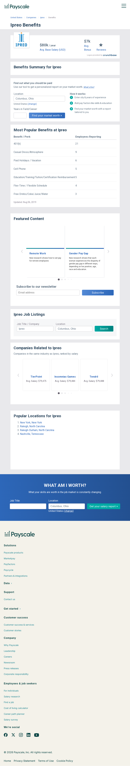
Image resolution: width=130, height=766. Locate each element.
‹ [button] (22, 250)
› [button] (108, 250)
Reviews (101, 49)
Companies (31, 17)
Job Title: (15, 500)
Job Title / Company (28, 324)
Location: (19, 93)
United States (16, 17)
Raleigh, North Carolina (32, 426)
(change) (32, 104)
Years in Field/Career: (25, 109)
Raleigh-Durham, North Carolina (37, 430)
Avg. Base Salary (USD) (52, 49)
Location (60, 324)
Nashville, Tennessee (32, 433)
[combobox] (39, 99)
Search (104, 328)
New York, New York (31, 422)
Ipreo (42, 17)
